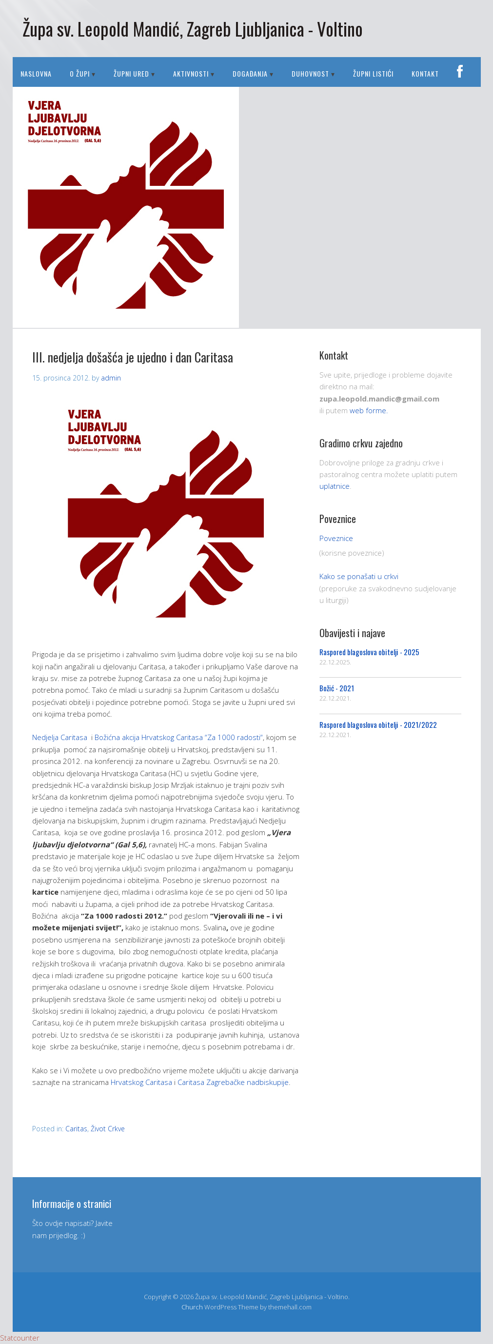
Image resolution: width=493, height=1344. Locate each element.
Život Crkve (108, 1128)
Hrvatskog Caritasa (141, 1082)
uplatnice (334, 486)
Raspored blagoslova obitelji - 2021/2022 (378, 724)
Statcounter (19, 1338)
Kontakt (425, 73)
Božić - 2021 (336, 687)
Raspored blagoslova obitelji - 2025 (369, 651)
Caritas (76, 1128)
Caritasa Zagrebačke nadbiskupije (233, 1082)
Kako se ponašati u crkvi (358, 576)
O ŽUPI (80, 73)
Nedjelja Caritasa (59, 737)
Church (192, 1307)
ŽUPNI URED (131, 73)
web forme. (369, 410)
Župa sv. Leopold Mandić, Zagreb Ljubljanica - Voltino (192, 28)
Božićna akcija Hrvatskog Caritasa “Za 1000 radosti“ (179, 737)
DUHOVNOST (310, 73)
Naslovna (36, 73)
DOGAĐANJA (250, 73)
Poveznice (336, 538)
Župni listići (373, 73)
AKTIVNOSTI (191, 73)
